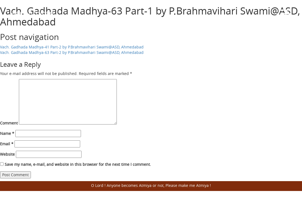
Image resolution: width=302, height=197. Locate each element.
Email (6, 143)
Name (7, 133)
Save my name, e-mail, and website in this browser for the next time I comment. (78, 164)
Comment (9, 123)
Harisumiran (32, 13)
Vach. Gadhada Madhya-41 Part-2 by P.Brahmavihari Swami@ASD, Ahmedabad (72, 47)
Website (7, 154)
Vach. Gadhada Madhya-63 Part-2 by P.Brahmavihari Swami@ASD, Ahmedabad (72, 52)
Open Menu (285, 14)
